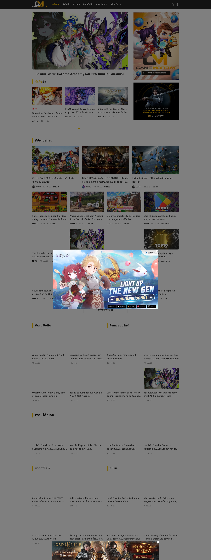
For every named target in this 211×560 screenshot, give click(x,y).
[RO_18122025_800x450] (105, 308)
